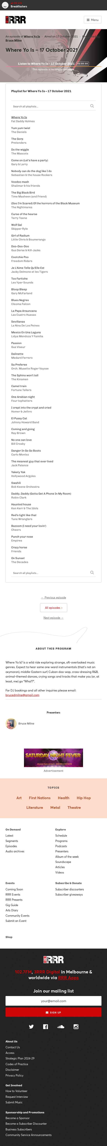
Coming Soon (14, 889)
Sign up (53, 1012)
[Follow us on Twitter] (31, 1027)
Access (10, 1053)
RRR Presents (14, 899)
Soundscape (63, 862)
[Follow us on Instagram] (76, 1027)
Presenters (61, 851)
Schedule (61, 835)
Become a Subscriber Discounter (26, 1123)
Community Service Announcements (29, 1135)
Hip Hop (84, 797)
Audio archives (15, 851)
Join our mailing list (53, 991)
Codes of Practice (17, 1064)
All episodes (53, 608)
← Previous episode (53, 597)
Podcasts (61, 846)
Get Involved (14, 1085)
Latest (9, 835)
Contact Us (13, 1047)
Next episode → (54, 618)
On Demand (13, 829)
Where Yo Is (32, 36)
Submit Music (14, 1102)
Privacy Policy (14, 1075)
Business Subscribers (19, 1129)
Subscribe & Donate (68, 883)
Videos (59, 872)
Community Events (18, 915)
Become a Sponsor (18, 1118)
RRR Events (13, 894)
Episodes (11, 846)
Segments (12, 841)
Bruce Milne (14, 40)
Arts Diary (12, 910)
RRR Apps (68, 977)
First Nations (40, 797)
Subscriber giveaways (69, 894)
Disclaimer (12, 1069)
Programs (61, 841)
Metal (55, 807)
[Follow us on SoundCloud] (60, 1027)
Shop (9, 937)
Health (63, 797)
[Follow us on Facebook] (45, 1027)
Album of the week (67, 856)
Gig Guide (12, 905)
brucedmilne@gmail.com (22, 695)
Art (19, 797)
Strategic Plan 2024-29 (20, 1058)
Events (10, 883)
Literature (34, 807)
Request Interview (17, 1097)
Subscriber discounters (69, 889)
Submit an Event (16, 921)
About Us (11, 1041)
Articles (60, 867)
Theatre (74, 807)
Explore (60, 829)
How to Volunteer (16, 1091)
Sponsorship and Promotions (25, 1112)
